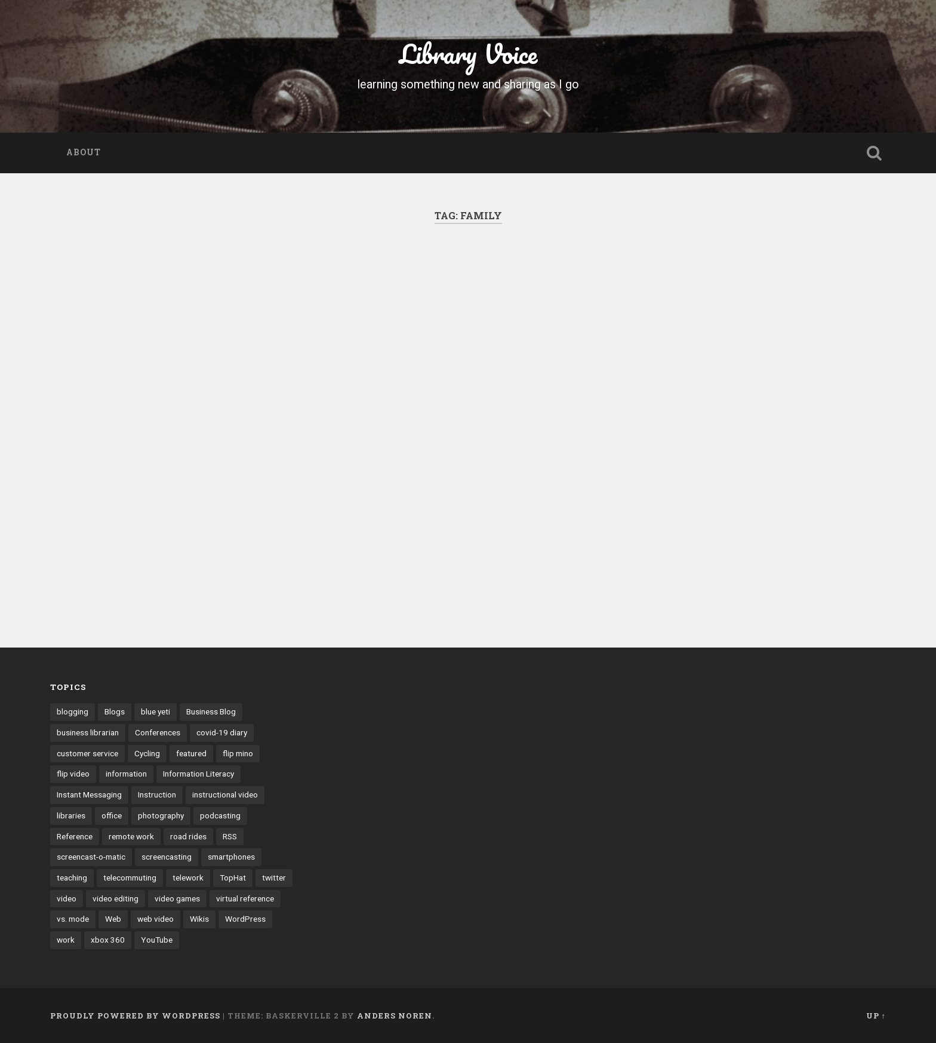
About (83, 152)
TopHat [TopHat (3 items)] (233, 877)
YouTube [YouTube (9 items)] (157, 939)
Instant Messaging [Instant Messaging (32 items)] (89, 794)
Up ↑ (876, 1015)
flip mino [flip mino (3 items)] (238, 753)
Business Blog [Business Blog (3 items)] (211, 711)
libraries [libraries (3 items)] (71, 815)
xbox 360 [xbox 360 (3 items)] (108, 939)
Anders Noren (394, 1015)
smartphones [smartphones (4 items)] (231, 856)
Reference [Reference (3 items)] (75, 836)
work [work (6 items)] (66, 939)
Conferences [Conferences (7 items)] (157, 732)
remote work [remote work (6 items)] (131, 836)
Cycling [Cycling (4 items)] (147, 753)
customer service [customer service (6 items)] (87, 753)
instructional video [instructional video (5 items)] (225, 794)
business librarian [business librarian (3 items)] (88, 732)
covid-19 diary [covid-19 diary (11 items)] (221, 732)
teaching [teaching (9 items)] (72, 877)
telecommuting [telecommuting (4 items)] (129, 877)
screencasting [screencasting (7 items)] (166, 856)
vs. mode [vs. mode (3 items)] (73, 919)
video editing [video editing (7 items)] (115, 898)
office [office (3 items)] (111, 815)
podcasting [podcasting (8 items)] (220, 815)
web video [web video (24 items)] (155, 919)
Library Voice (468, 53)
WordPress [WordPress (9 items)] (245, 919)
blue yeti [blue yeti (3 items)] (155, 711)
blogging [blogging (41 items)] (72, 711)
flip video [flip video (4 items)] (73, 773)
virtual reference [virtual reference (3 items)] (245, 898)
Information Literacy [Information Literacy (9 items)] (198, 773)
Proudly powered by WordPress (135, 1015)
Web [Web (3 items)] (113, 919)
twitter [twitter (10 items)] (274, 877)
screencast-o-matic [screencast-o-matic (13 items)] (91, 856)
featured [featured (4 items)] (191, 753)
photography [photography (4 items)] (161, 815)
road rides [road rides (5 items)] (188, 836)
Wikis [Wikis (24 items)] (199, 919)
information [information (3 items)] (126, 773)
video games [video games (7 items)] (177, 898)
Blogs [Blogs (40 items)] (114, 711)
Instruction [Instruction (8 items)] (157, 794)
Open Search (874, 153)
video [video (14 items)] (66, 898)
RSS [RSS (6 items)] (230, 836)
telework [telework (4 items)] (188, 877)
